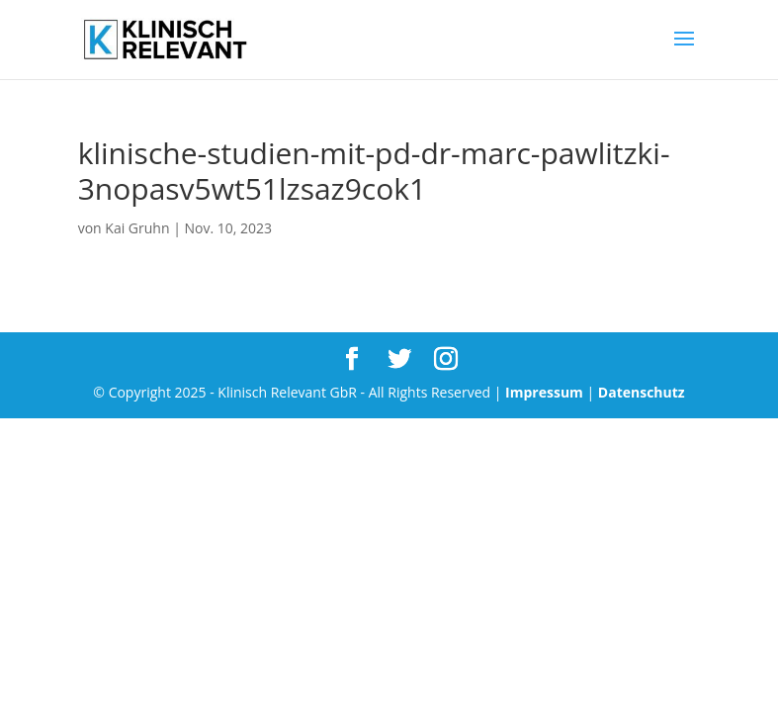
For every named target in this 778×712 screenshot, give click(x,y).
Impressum (544, 392)
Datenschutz (641, 392)
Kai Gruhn (137, 228)
